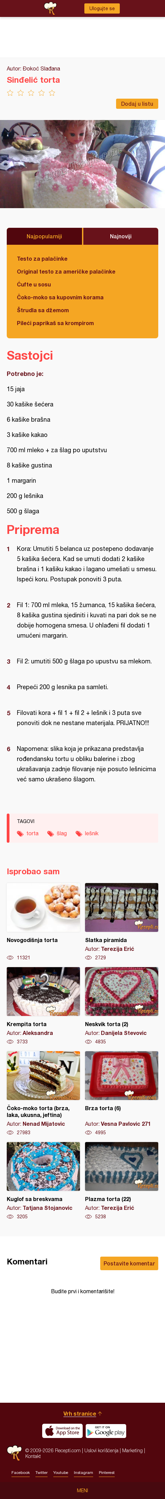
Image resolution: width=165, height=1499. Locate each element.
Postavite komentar (129, 1263)
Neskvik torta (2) (121, 1006)
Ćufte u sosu (34, 284)
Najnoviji (121, 236)
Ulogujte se (102, 8)
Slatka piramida (121, 922)
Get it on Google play (106, 1431)
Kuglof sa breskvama (43, 1181)
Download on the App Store (62, 1431)
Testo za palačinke (42, 258)
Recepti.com (14, 1453)
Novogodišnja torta (43, 922)
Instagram (83, 1472)
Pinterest (107, 1472)
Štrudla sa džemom (43, 310)
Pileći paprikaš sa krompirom (55, 323)
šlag (62, 833)
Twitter (41, 1472)
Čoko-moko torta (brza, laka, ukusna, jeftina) (43, 1093)
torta (32, 833)
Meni (82, 1490)
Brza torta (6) (121, 1093)
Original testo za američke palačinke (66, 271)
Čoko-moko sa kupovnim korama (60, 297)
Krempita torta (43, 1006)
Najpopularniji (44, 236)
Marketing (132, 1450)
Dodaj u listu (137, 103)
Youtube (60, 1472)
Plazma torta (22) (121, 1181)
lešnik (92, 833)
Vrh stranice (79, 1413)
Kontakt (33, 1456)
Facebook (20, 1472)
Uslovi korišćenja (101, 1450)
